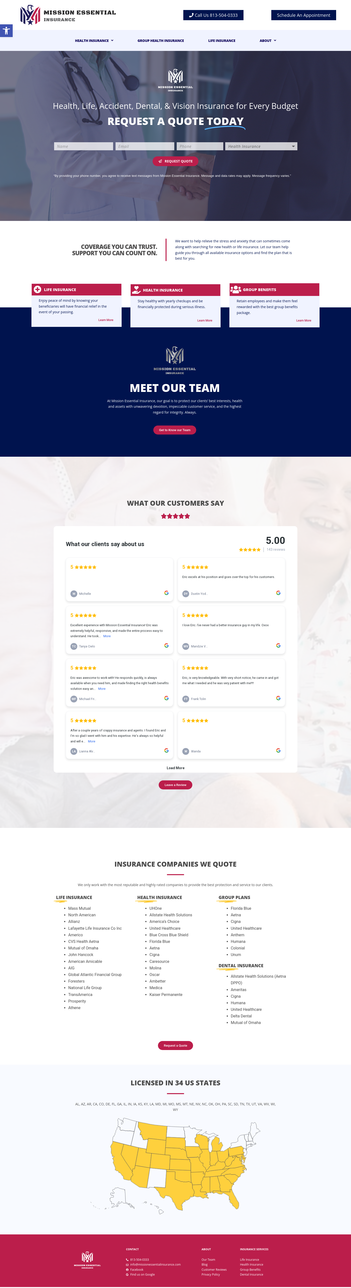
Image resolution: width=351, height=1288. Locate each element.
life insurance (62, 290)
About (268, 40)
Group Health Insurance (160, 40)
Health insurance (165, 290)
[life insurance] (38, 290)
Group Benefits (260, 290)
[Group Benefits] (236, 290)
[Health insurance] (137, 290)
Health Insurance (94, 40)
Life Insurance (221, 40)
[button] (6, 30)
